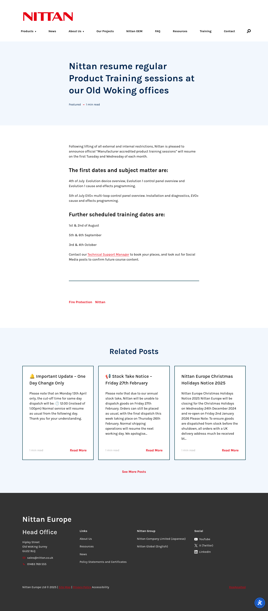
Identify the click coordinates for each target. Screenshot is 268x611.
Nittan (100, 302)
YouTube (202, 539)
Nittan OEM (134, 31)
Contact (229, 31)
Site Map (65, 587)
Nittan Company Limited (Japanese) (161, 539)
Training (206, 31)
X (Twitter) (203, 545)
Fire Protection (80, 302)
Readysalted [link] (237, 587)
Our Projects (105, 31)
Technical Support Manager (108, 254)
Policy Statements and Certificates (103, 562)
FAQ (157, 31)
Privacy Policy (82, 587)
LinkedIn (202, 552)
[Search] (249, 31)
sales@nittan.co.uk (37, 557)
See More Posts (134, 472)
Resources (180, 31)
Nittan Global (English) (152, 546)
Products (27, 31)
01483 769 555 (34, 564)
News (52, 31)
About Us (75, 31)
